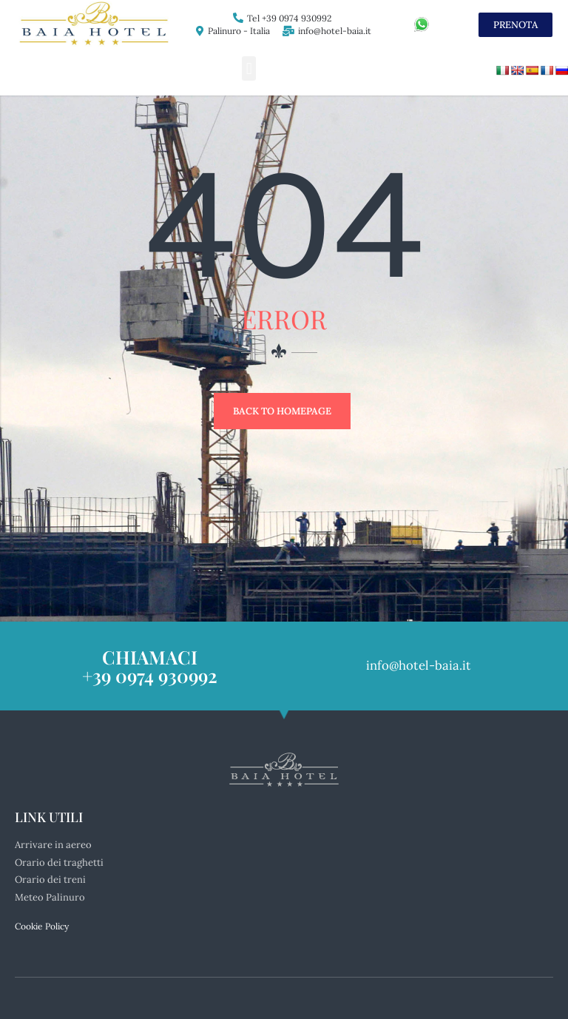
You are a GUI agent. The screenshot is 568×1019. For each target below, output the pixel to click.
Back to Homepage (282, 411)
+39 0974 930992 (149, 675)
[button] (249, 68)
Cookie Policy (42, 926)
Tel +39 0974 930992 (289, 18)
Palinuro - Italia (239, 30)
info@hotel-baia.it (334, 30)
